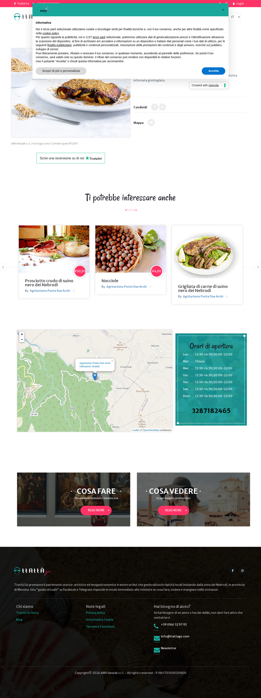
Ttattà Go (23, 3)
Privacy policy (95, 613)
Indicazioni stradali (89, 366)
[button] (223, 10)
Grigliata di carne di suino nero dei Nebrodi (203, 288)
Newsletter (168, 648)
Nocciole (110, 280)
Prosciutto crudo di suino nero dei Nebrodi (49, 282)
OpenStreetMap (151, 430)
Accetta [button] (213, 70)
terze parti (99, 37)
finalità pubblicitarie (59, 45)
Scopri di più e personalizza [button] (61, 70)
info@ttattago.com (175, 636)
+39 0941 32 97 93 (174, 624)
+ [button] (22, 334)
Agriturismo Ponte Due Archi (50, 291)
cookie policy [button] (50, 33)
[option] (54, 261)
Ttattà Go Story (27, 613)
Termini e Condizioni (100, 626)
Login (240, 3)
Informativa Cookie (99, 619)
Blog (19, 619)
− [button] (22, 339)
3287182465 (211, 411)
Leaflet (135, 430)
